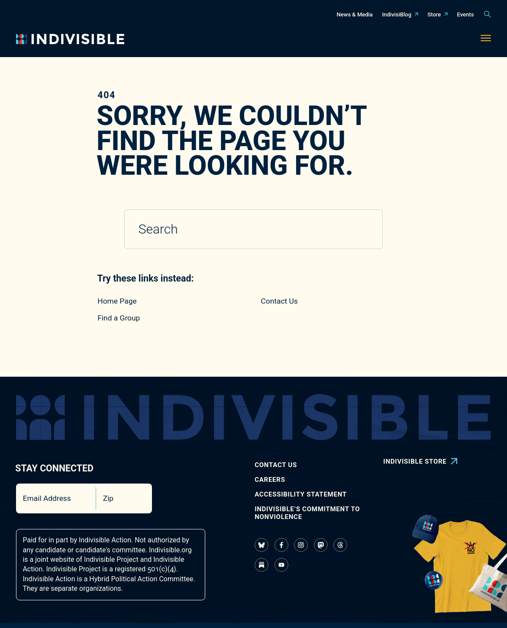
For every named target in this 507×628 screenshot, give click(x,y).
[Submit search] (363, 229)
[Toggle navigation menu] (485, 39)
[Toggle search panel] (487, 14)
